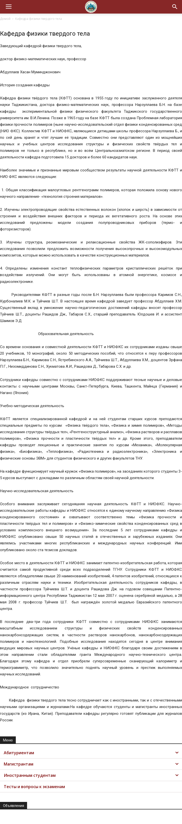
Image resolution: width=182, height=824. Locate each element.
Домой (5, 19)
